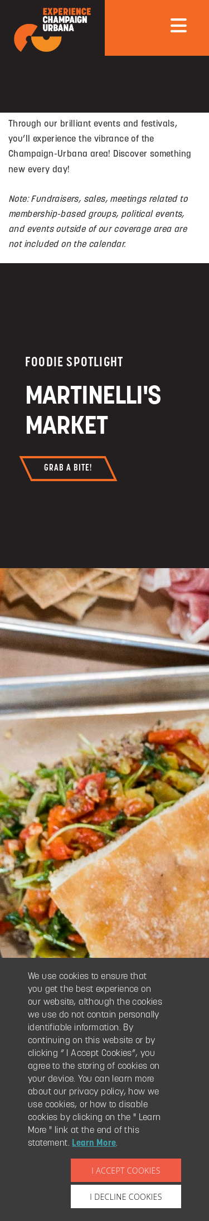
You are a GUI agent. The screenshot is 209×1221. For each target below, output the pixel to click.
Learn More (94, 1143)
